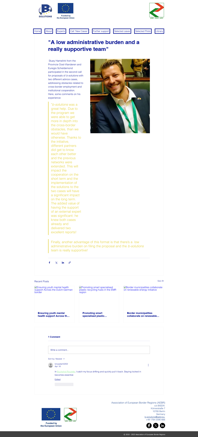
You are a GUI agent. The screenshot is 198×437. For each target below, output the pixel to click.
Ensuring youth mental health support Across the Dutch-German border (53, 314)
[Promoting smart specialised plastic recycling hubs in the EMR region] (99, 297)
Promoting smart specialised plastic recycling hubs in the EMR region (97, 314)
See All (161, 281)
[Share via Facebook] (49, 262)
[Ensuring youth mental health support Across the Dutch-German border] (54, 297)
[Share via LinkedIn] (63, 262)
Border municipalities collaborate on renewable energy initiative (142, 314)
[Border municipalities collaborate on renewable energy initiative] (143, 297)
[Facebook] (149, 425)
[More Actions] (148, 365)
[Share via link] (69, 262)
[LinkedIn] (162, 425)
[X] (155, 425)
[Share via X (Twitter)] (56, 262)
